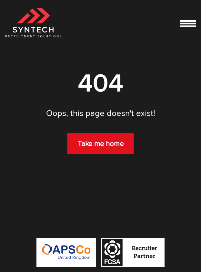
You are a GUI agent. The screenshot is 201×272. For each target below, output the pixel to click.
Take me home (101, 143)
